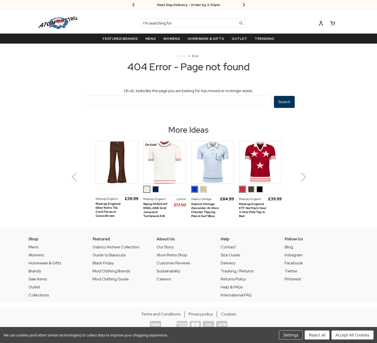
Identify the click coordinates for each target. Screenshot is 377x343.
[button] (87, 180)
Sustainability (168, 270)
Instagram (293, 254)
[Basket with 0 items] (333, 24)
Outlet (34, 286)
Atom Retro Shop (172, 254)
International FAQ (236, 294)
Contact (228, 246)
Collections (39, 294)
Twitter (291, 270)
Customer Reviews (173, 262)
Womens (36, 254)
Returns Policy (233, 278)
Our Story (165, 246)
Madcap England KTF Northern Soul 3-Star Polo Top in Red (252, 210)
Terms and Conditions (160, 313)
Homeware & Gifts (45, 262)
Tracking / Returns (237, 270)
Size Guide (230, 254)
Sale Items (38, 278)
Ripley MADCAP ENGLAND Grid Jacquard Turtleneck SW (155, 210)
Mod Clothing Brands (111, 270)
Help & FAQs (232, 286)
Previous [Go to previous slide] (74, 176)
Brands (35, 270)
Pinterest (293, 278)
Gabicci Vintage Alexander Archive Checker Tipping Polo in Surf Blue (205, 210)
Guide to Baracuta (109, 254)
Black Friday (103, 262)
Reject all (317, 335)
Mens (33, 246)
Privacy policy (201, 313)
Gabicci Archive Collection (116, 246)
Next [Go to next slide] (303, 176)
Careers (164, 278)
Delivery (228, 262)
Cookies (228, 313)
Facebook (294, 262)
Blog (289, 246)
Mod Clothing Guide (111, 278)
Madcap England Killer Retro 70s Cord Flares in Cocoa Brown (108, 209)
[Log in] (320, 24)
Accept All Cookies (352, 335)
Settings (290, 335)
